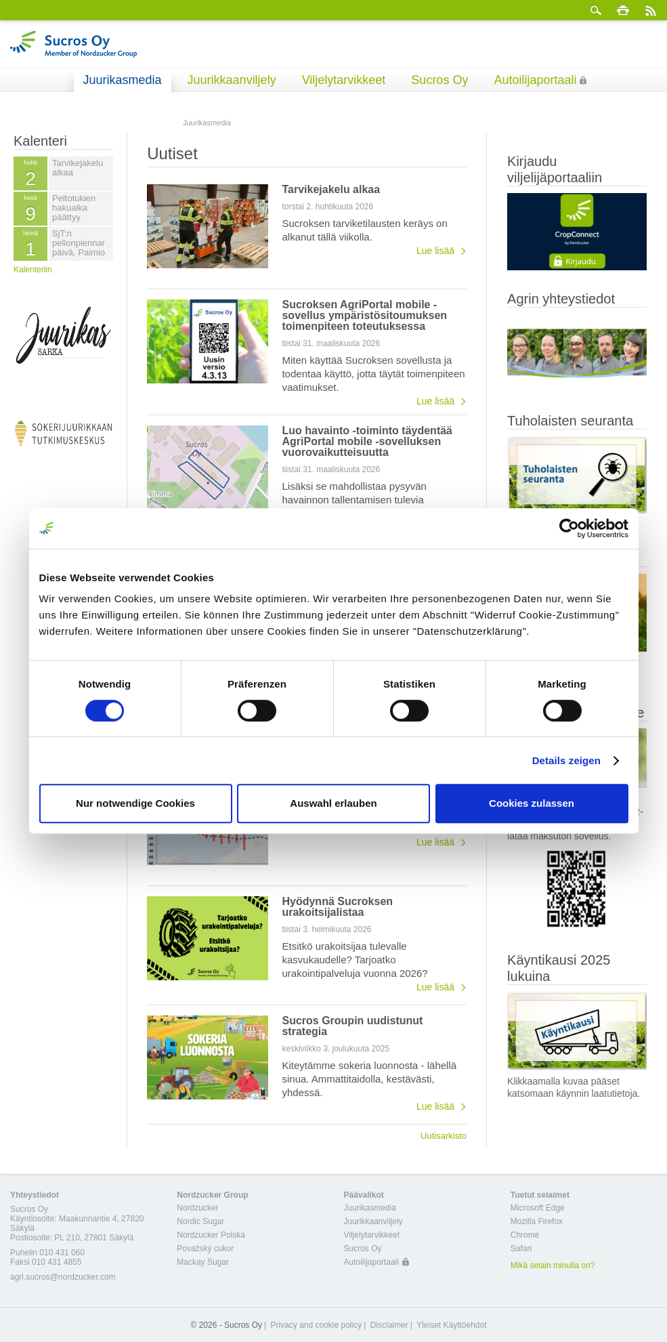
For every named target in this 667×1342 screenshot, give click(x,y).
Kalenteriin (33, 270)
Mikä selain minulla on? (553, 1265)
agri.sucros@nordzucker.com (63, 1277)
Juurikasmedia (122, 80)
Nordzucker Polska (211, 1235)
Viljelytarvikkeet (344, 80)
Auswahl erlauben (333, 803)
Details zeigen (566, 760)
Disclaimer (389, 1325)
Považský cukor (205, 1248)
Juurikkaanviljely (232, 80)
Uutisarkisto (444, 1135)
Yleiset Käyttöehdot (451, 1325)
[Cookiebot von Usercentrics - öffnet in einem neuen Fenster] (569, 528)
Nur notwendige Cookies (135, 803)
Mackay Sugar (203, 1262)
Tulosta (623, 10)
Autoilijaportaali (535, 80)
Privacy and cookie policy (316, 1325)
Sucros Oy (439, 80)
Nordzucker (197, 1208)
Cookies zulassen (531, 803)
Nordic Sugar (200, 1221)
